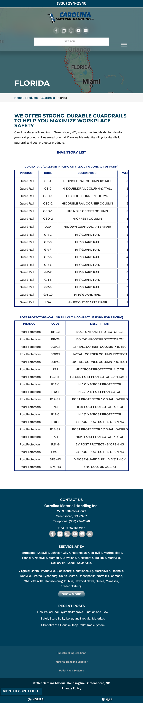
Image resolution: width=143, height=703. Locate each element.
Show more (71, 594)
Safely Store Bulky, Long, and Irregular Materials (73, 618)
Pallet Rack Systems (71, 670)
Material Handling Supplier (72, 661)
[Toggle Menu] (124, 44)
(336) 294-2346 (71, 3)
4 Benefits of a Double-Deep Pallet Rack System (73, 625)
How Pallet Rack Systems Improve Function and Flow (72, 612)
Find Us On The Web (71, 528)
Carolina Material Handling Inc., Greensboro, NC (76, 683)
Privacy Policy (71, 688)
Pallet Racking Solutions (71, 653)
